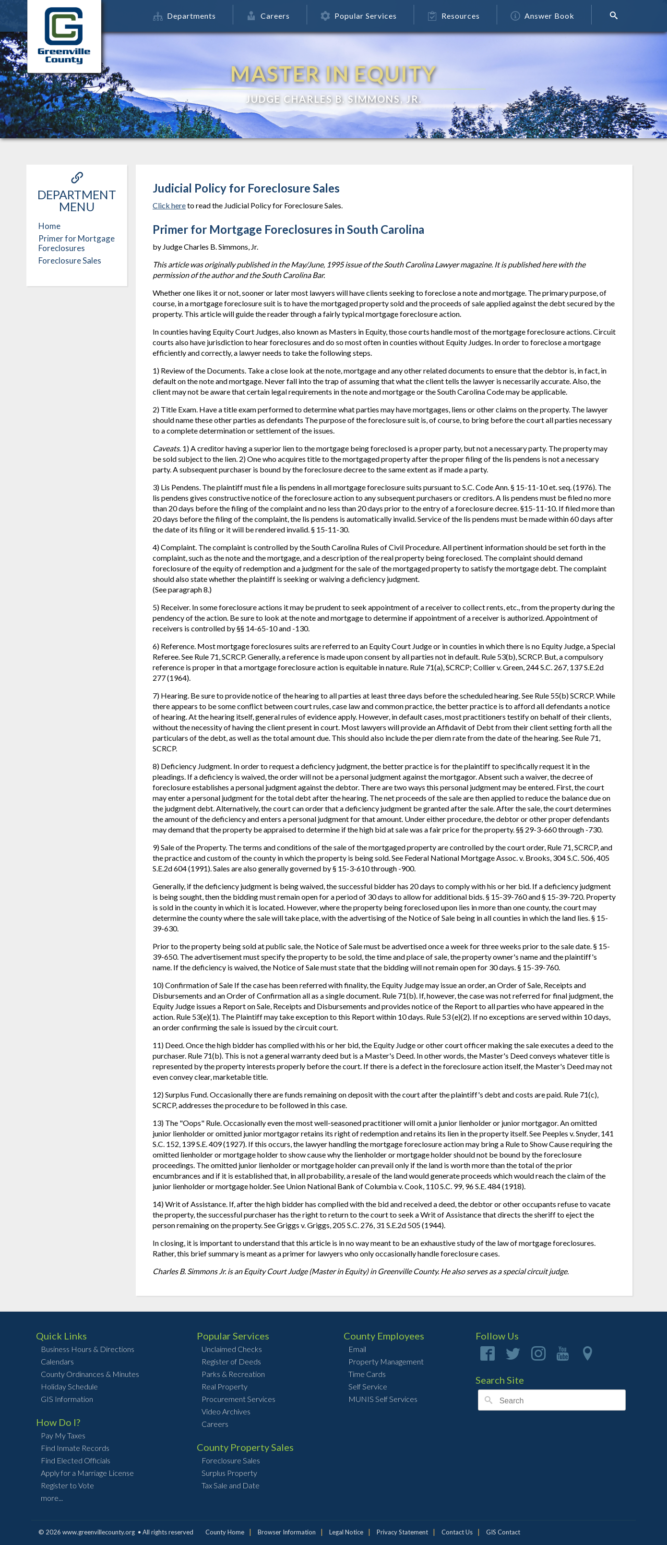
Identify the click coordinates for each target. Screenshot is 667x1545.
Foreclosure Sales (69, 260)
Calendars (57, 1361)
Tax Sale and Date (231, 1485)
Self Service (367, 1386)
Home (49, 226)
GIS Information (67, 1398)
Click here (169, 205)
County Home (224, 1532)
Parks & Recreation (233, 1373)
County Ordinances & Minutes (90, 1373)
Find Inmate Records (75, 1447)
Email (357, 1348)
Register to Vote (67, 1485)
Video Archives (226, 1411)
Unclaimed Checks (232, 1348)
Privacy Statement (402, 1532)
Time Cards (367, 1373)
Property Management (386, 1361)
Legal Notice (346, 1532)
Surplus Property (229, 1472)
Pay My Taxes (63, 1435)
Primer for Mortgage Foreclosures (76, 243)
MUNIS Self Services (382, 1398)
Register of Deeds (231, 1361)
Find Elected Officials (75, 1460)
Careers (269, 15)
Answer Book (543, 15)
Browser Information (287, 1532)
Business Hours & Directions (87, 1348)
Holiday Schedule (69, 1386)
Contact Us (457, 1532)
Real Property (225, 1386)
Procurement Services (238, 1398)
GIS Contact (503, 1532)
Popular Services (360, 15)
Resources (455, 15)
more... (52, 1497)
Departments (185, 15)
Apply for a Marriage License (87, 1472)
